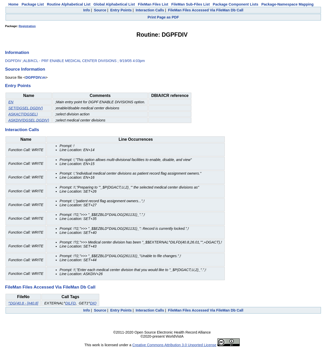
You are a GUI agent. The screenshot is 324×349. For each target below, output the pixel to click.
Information (17, 52)
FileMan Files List (153, 4)
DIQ (93, 303)
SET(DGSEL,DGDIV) (25, 108)
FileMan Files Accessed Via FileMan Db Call (206, 10)
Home (13, 4)
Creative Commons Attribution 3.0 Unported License (174, 345)
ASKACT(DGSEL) (23, 114)
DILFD (70, 303)
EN (10, 102)
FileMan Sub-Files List (190, 4)
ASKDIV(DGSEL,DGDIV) (28, 120)
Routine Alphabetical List (68, 4)
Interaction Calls (150, 10)
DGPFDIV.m (35, 77)
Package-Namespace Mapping (287, 4)
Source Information (25, 69)
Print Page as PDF (163, 17)
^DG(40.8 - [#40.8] (23, 303)
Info (86, 10)
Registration (27, 26)
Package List (33, 4)
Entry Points (121, 10)
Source (100, 10)
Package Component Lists (235, 4)
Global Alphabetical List (114, 4)
